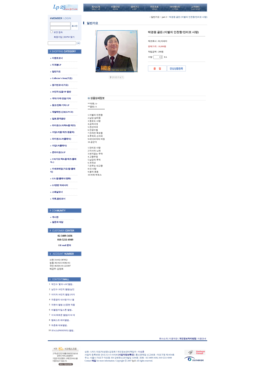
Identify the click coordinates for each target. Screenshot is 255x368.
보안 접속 (58, 32)
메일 (94, 360)
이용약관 (173, 338)
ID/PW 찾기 (69, 37)
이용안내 (202, 338)
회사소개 (163, 338)
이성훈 (141, 351)
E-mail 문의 (64, 245)
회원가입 (58, 37)
